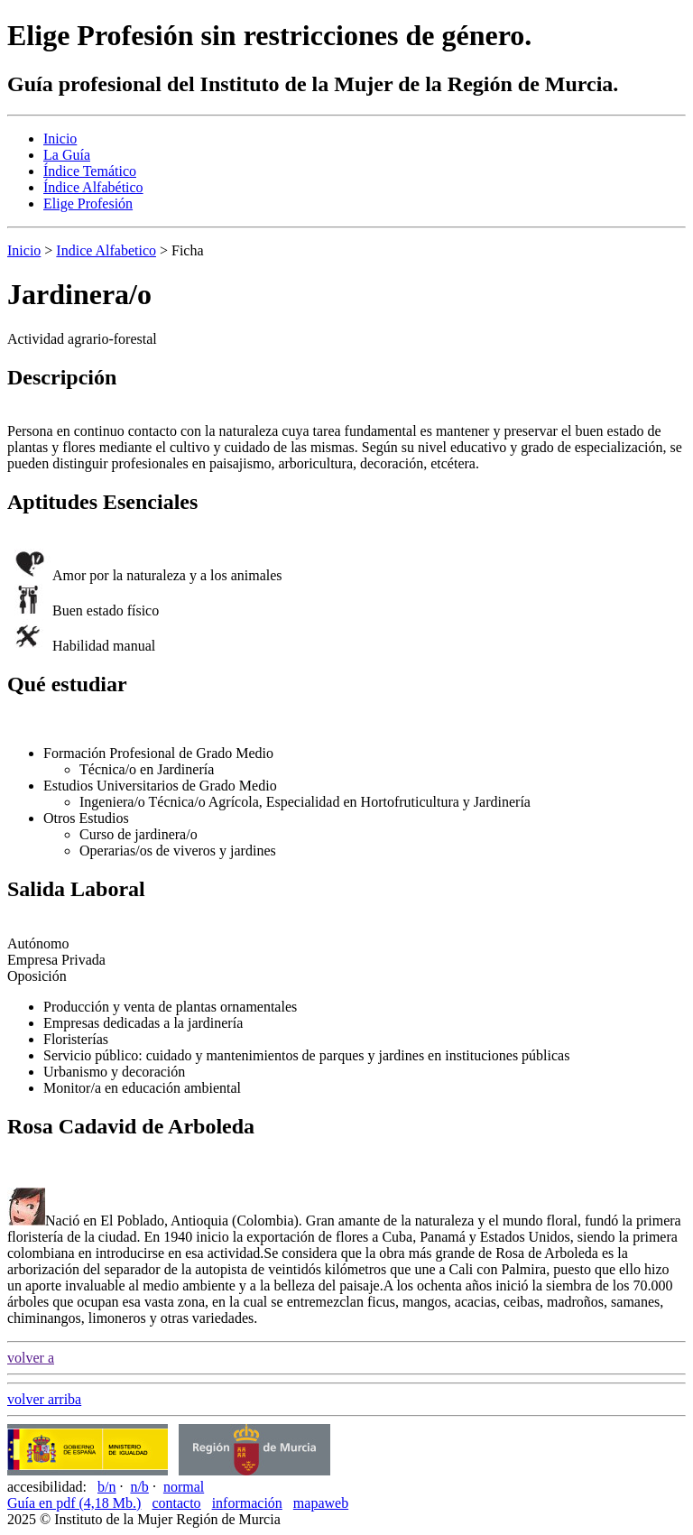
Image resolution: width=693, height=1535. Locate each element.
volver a (30, 1357)
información (247, 1503)
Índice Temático (89, 171)
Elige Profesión (88, 203)
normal (183, 1486)
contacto (176, 1503)
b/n (106, 1486)
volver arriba (44, 1399)
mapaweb (320, 1503)
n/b (139, 1486)
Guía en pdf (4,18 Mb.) (74, 1503)
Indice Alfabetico (106, 250)
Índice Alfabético (93, 187)
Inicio (60, 138)
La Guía (66, 154)
